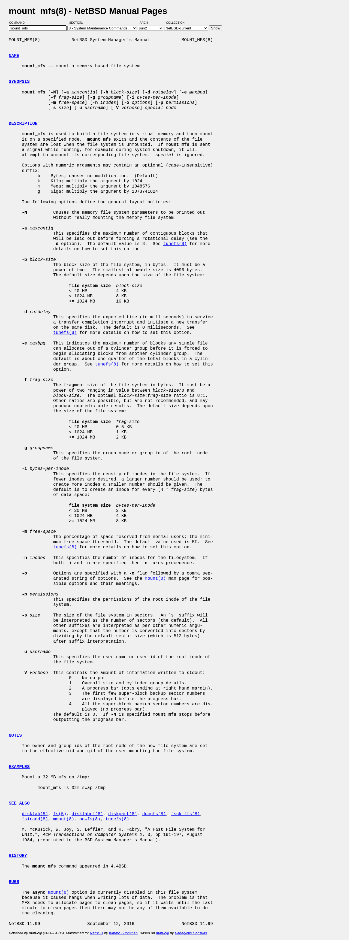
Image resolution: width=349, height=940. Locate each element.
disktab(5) (35, 814)
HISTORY (18, 856)
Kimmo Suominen (123, 933)
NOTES (15, 736)
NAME (14, 56)
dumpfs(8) (154, 814)
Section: (77, 22)
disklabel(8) (87, 814)
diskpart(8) (122, 814)
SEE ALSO (19, 803)
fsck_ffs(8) (185, 814)
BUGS (14, 882)
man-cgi (162, 933)
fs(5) (59, 814)
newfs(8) (89, 819)
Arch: (147, 22)
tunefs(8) (174, 244)
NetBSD (96, 933)
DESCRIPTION (23, 124)
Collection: (175, 22)
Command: (19, 22)
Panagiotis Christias (191, 933)
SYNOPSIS (19, 82)
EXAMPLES (19, 767)
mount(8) (155, 579)
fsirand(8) (35, 819)
